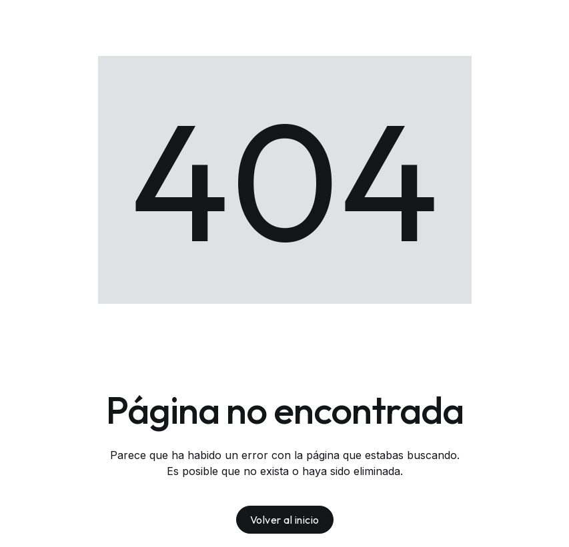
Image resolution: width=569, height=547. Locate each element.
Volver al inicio (285, 519)
